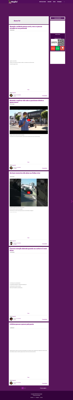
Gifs (15, 319)
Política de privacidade (36, 395)
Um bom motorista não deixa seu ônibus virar (25, 173)
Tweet (28, 89)
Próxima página (43, 388)
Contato (41, 397)
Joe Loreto (19, 94)
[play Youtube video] (29, 120)
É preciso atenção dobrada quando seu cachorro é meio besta (28, 250)
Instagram (37, 397)
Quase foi (14, 92)
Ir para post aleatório (57, 18)
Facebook (32, 397)
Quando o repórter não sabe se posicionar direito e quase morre (27, 101)
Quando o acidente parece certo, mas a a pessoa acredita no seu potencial (26, 27)
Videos (15, 168)
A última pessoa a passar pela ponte (22, 324)
